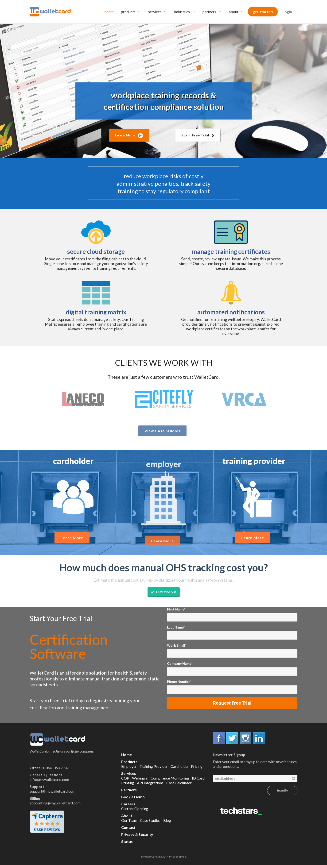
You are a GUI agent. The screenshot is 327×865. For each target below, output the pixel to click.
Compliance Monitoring (170, 778)
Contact (128, 827)
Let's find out (164, 592)
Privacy (127, 834)
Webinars (140, 778)
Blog (167, 820)
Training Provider (154, 766)
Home (126, 754)
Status (127, 841)
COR (125, 778)
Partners (129, 790)
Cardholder (180, 766)
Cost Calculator (179, 782)
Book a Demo (133, 797)
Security (146, 834)
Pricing (196, 766)
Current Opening (134, 808)
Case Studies (150, 820)
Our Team (129, 820)
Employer (129, 766)
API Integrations (150, 782)
